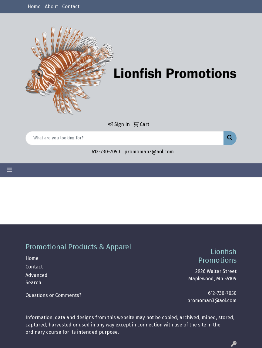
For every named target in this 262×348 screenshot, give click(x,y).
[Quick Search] (124, 138)
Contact (70, 6)
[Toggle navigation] (9, 170)
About (51, 6)
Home (34, 6)
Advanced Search (36, 278)
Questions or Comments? (53, 295)
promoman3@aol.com (149, 152)
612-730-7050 (106, 152)
